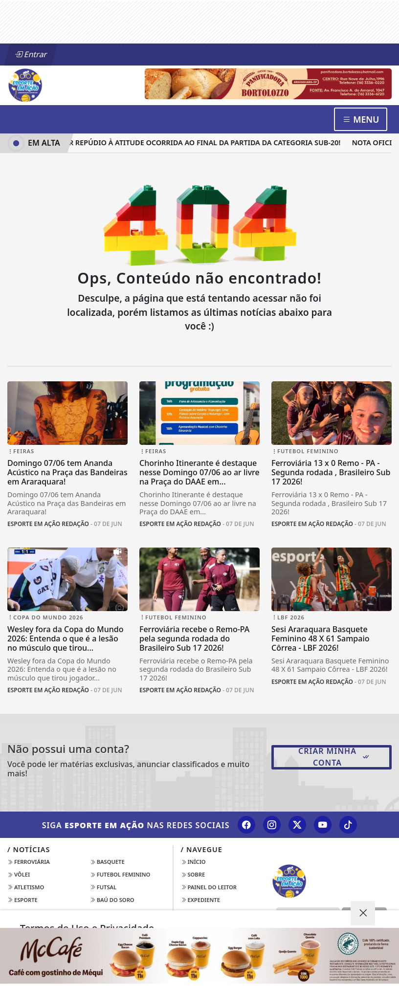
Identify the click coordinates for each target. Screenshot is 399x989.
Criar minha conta (334, 757)
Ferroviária (28, 861)
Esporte (22, 899)
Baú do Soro (112, 899)
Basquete (107, 861)
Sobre (193, 874)
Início (193, 861)
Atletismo (25, 887)
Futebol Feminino (120, 874)
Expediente (200, 899)
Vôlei (18, 874)
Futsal (103, 887)
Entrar (30, 54)
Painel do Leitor (209, 887)
